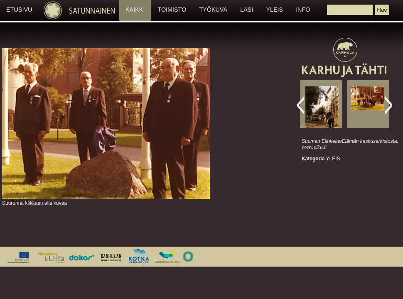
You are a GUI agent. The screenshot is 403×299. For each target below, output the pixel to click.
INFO (303, 9)
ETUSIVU (19, 9)
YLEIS (274, 9)
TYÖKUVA (213, 9)
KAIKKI (135, 9)
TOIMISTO (171, 9)
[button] (381, 9)
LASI (246, 9)
